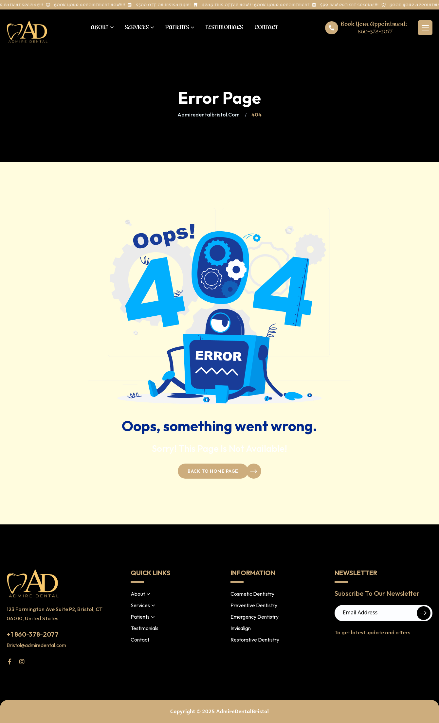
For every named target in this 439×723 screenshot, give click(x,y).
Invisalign (240, 628)
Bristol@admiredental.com (36, 645)
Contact (266, 27)
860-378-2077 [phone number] (375, 31)
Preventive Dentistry (253, 605)
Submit (423, 613)
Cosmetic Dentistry (252, 594)
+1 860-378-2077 (33, 634)
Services (139, 27)
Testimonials (224, 27)
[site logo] (27, 31)
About (102, 27)
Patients (179, 27)
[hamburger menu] (425, 27)
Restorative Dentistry (254, 639)
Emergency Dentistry (254, 616)
